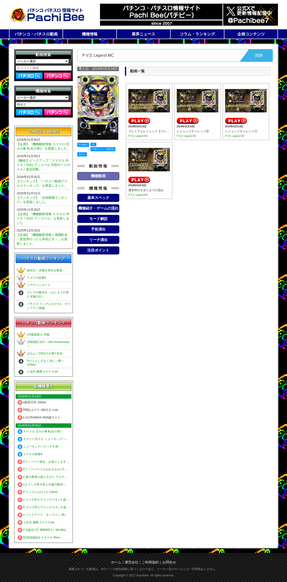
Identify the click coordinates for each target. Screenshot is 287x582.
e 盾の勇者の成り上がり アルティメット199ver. (52, 477)
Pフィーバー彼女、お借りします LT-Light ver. (50, 461)
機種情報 (90, 34)
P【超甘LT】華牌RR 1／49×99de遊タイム (48, 530)
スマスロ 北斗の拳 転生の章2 (40, 431)
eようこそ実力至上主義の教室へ (42, 484)
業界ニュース (143, 34)
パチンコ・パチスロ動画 (36, 34)
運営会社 (131, 562)
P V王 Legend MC (138, 136)
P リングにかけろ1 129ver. (38, 492)
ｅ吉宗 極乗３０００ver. (43, 371)
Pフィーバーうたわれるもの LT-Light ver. (47, 469)
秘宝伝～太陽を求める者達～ (46, 270)
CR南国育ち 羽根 (38, 334)
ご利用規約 (150, 562)
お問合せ (169, 562)
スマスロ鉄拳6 (36, 277)
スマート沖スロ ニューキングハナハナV (47, 439)
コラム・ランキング (197, 34)
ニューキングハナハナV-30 (38, 446)
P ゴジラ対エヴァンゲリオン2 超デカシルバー (51, 507)
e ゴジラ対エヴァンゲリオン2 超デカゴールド (51, 499)
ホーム (116, 562)
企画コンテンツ (251, 34)
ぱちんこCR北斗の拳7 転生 (45, 353)
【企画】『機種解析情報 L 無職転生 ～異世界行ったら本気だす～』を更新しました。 (42, 239)
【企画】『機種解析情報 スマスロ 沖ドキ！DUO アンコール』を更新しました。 (43, 218)
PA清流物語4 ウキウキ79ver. (39, 537)
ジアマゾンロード (38, 285)
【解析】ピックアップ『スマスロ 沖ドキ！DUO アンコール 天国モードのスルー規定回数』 (43, 165)
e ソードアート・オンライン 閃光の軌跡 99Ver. (51, 514)
